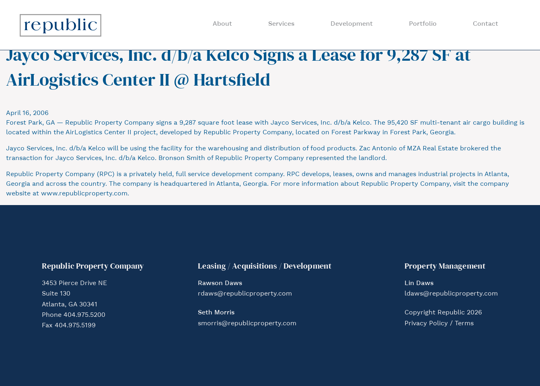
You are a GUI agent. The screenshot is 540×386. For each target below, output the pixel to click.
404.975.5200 (84, 315)
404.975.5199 (75, 325)
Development (352, 24)
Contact (485, 24)
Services (281, 24)
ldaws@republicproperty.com (451, 294)
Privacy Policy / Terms (439, 323)
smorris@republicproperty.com (247, 323)
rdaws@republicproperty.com (245, 294)
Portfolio (423, 24)
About (222, 24)
